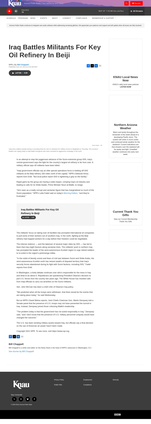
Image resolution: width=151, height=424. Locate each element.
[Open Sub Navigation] (37, 23)
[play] (9, 16)
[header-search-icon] (127, 6)
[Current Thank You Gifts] (125, 190)
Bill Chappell (23, 70)
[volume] (16, 16)
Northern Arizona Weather (125, 131)
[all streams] (137, 16)
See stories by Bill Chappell (21, 356)
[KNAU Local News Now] (125, 60)
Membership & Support (103, 23)
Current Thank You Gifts (125, 218)
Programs (23, 23)
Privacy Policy (59, 385)
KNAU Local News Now (125, 83)
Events (43, 23)
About (55, 23)
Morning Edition (71, 198)
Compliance (81, 23)
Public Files (58, 390)
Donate (138, 6)
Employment (87, 385)
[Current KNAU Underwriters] (125, 241)
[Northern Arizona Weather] (125, 112)
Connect (67, 23)
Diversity (116, 385)
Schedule (11, 23)
